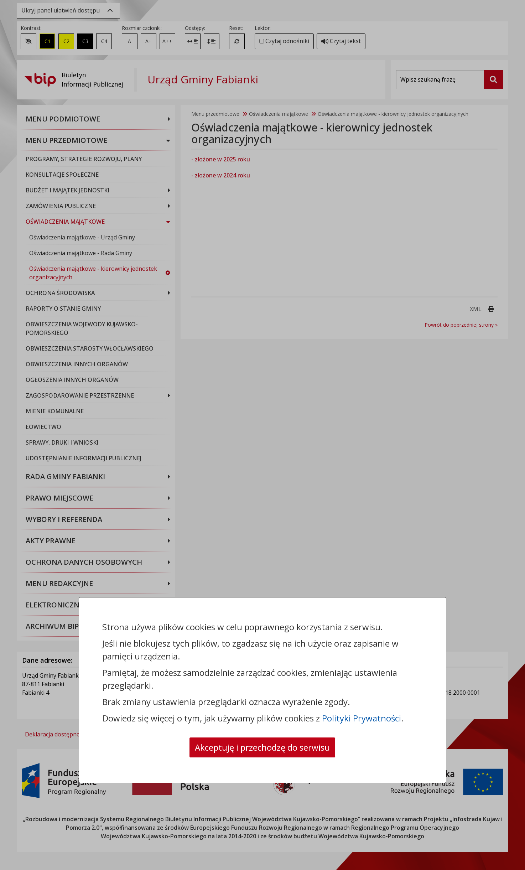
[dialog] (262, 435)
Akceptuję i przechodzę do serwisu (262, 747)
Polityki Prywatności (361, 718)
